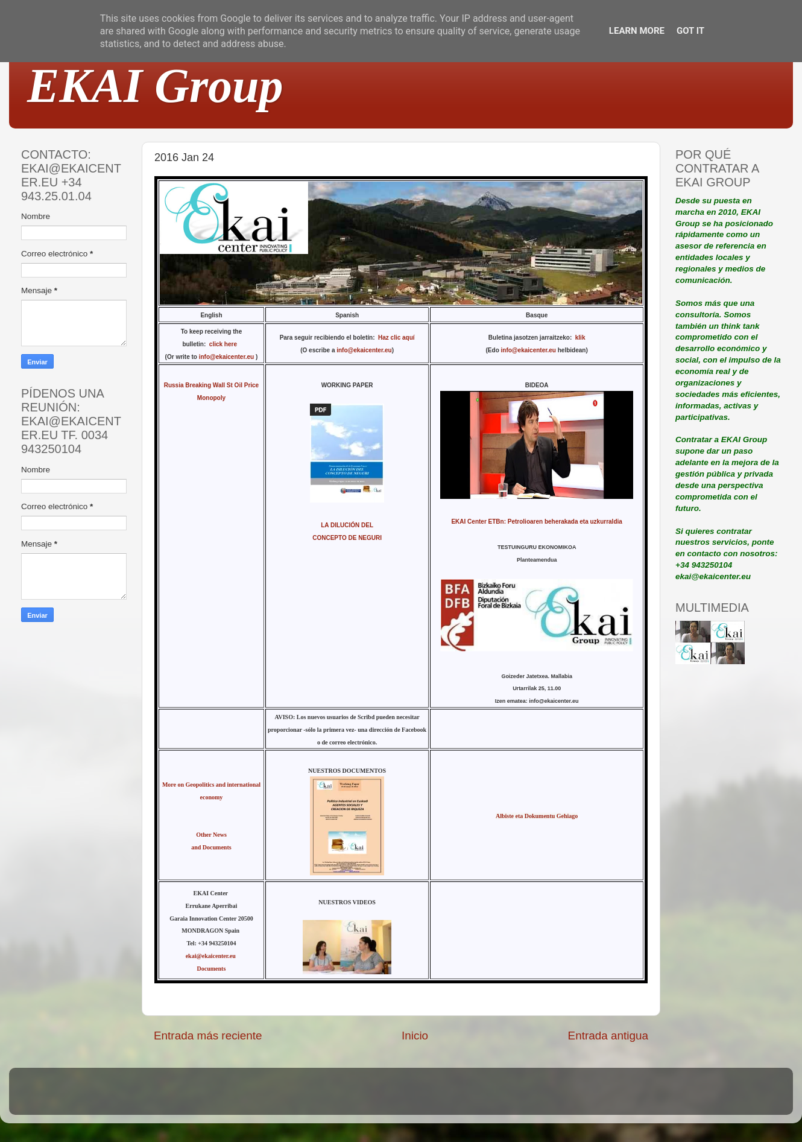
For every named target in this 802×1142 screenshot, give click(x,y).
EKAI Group (155, 85)
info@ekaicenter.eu (227, 357)
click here (225, 344)
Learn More (637, 30)
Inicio (415, 1035)
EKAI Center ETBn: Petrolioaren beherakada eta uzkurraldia (536, 521)
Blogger (480, 1097)
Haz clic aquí (396, 337)
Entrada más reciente (208, 1035)
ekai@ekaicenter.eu (212, 956)
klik (580, 337)
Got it (690, 30)
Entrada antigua (608, 1035)
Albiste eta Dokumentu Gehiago (537, 816)
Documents (211, 968)
